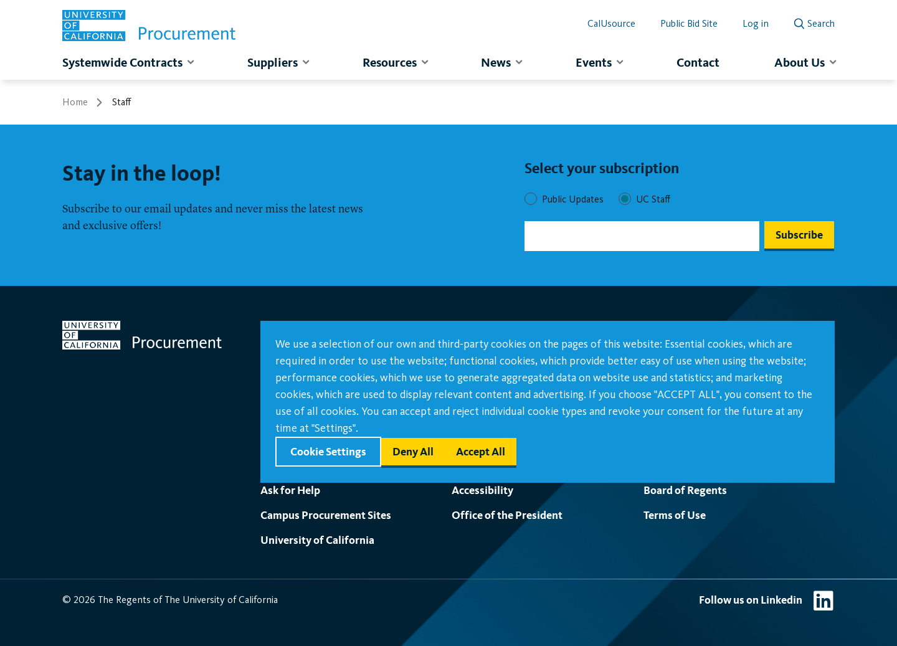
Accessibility (482, 490)
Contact (697, 62)
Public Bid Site (689, 23)
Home (75, 102)
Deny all (413, 451)
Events (594, 62)
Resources (390, 62)
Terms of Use (674, 515)
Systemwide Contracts (122, 62)
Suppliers (272, 62)
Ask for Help (290, 490)
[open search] (814, 21)
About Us (799, 62)
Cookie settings (328, 451)
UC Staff (653, 199)
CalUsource (611, 23)
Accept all (480, 451)
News (496, 62)
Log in (756, 23)
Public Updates (573, 199)
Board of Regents (685, 490)
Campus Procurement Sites (325, 515)
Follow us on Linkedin (750, 599)
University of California (317, 540)
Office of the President (507, 515)
